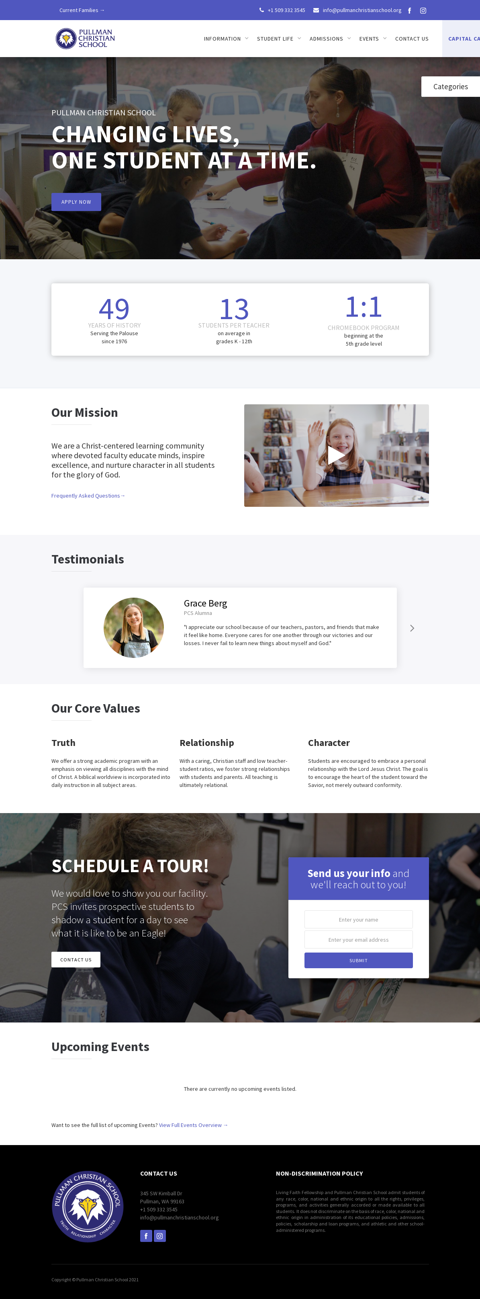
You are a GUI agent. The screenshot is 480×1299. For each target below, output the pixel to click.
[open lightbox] (336, 455)
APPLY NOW (76, 202)
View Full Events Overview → (194, 1125)
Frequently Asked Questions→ (88, 495)
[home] (86, 36)
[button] (226, 38)
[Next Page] (411, 628)
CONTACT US (76, 960)
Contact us (412, 38)
